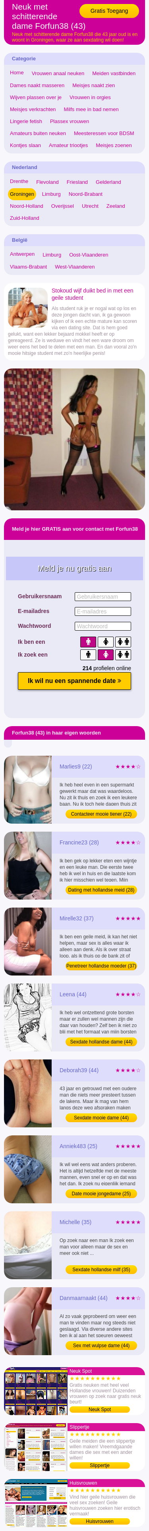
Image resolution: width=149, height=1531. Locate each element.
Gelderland (108, 182)
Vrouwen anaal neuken (58, 73)
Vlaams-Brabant (28, 267)
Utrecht (90, 206)
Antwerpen (22, 254)
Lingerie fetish (26, 121)
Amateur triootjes (68, 145)
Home (17, 73)
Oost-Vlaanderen (88, 255)
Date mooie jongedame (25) (101, 1194)
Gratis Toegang (109, 11)
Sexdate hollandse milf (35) (101, 1269)
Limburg (51, 194)
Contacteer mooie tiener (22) (101, 814)
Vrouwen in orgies (90, 97)
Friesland (77, 182)
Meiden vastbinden (113, 73)
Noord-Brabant (86, 194)
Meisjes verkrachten (33, 109)
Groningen (22, 194)
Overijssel (62, 206)
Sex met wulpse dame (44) (101, 1345)
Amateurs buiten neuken (38, 133)
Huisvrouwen (99, 1521)
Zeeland (115, 206)
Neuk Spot (100, 1409)
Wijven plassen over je (36, 97)
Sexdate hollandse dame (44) (101, 1042)
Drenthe (19, 181)
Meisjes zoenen (114, 145)
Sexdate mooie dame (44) (101, 1118)
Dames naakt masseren (37, 85)
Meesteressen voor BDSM (104, 133)
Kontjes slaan (25, 145)
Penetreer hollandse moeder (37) (101, 966)
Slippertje (100, 1465)
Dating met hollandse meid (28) (101, 890)
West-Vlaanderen (75, 267)
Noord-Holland (26, 206)
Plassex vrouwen (69, 121)
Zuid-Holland (24, 218)
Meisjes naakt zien (93, 85)
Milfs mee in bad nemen (91, 109)
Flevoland (47, 182)
